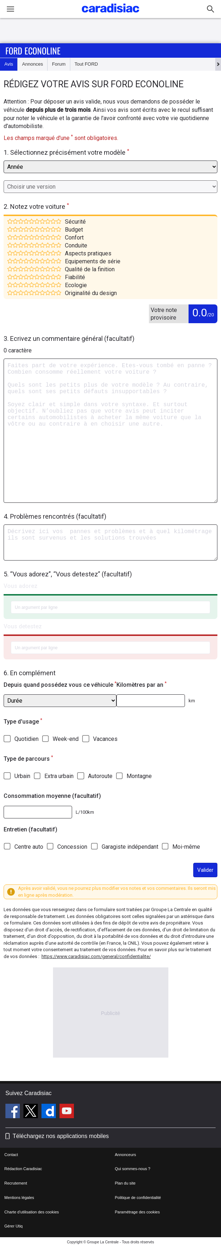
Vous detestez (23, 626)
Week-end (66, 738)
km (192, 700)
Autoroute (100, 776)
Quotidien (26, 738)
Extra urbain (59, 776)
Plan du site (125, 1183)
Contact (11, 1154)
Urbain (22, 776)
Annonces (32, 64)
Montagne (139, 776)
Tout (86, 64)
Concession (72, 846)
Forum (59, 64)
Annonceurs (125, 1154)
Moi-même (186, 846)
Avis (8, 64)
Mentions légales (19, 1197)
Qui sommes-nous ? (132, 1169)
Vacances (105, 738)
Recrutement (15, 1183)
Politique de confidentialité (138, 1197)
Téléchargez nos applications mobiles (61, 1136)
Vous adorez (20, 586)
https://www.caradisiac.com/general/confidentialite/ (96, 956)
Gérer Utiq (13, 1226)
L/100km (85, 812)
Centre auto (28, 846)
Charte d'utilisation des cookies (31, 1212)
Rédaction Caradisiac (23, 1169)
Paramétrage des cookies (137, 1212)
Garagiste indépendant (130, 846)
